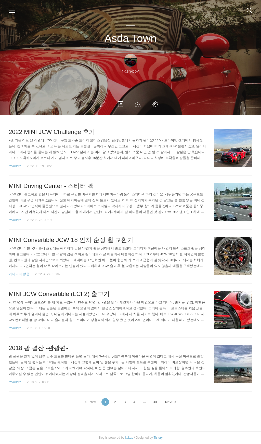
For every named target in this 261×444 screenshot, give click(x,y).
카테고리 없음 (19, 274)
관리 (156, 104)
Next (170, 402)
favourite (15, 166)
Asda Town (131, 38)
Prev (90, 402)
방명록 (121, 104)
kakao (129, 437)
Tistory (158, 437)
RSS (139, 104)
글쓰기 (104, 104)
